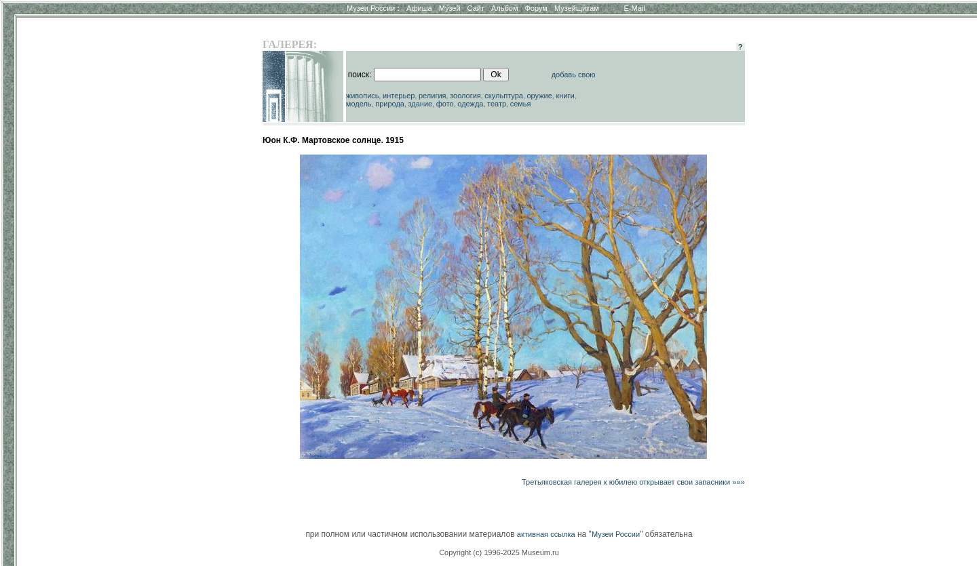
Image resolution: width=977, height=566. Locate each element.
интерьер (399, 96)
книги (565, 96)
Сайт (475, 8)
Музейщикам (576, 8)
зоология (465, 96)
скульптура (503, 96)
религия (432, 96)
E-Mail (634, 8)
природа (389, 104)
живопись (362, 96)
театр (496, 104)
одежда (470, 104)
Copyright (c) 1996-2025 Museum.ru (499, 552)
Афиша (419, 8)
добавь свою (574, 74)
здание (420, 104)
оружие (539, 96)
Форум (535, 8)
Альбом (504, 8)
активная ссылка (546, 534)
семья (520, 104)
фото (445, 104)
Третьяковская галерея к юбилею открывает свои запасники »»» (633, 482)
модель (359, 104)
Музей (450, 8)
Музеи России (373, 8)
